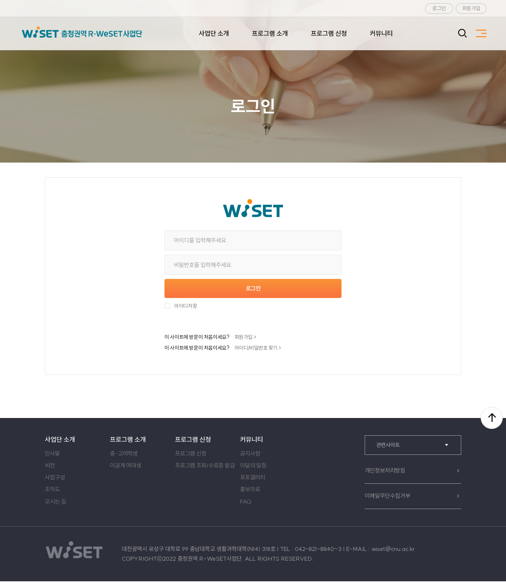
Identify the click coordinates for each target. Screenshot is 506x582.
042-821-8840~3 (318, 549)
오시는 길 (55, 502)
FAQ (245, 502)
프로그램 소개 (270, 33)
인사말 (52, 454)
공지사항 (250, 454)
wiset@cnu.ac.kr (393, 549)
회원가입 (471, 8)
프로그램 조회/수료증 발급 (205, 466)
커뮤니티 (381, 33)
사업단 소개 (214, 33)
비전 (50, 466)
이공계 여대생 (125, 466)
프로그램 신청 (329, 33)
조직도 (52, 490)
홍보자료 (250, 490)
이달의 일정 (253, 466)
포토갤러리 (252, 478)
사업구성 (55, 478)
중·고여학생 (124, 454)
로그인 (439, 8)
